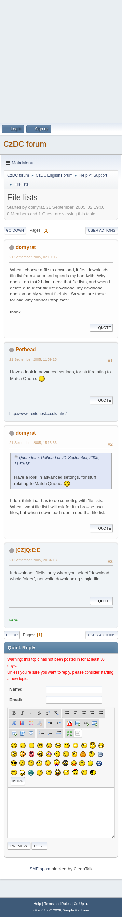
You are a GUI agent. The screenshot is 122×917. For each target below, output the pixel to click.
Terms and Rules (57, 904)
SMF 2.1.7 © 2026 (46, 910)
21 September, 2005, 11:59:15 (33, 359)
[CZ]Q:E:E (27, 550)
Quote (101, 328)
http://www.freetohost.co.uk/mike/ (38, 413)
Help (37, 904)
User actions (101, 230)
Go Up (12, 635)
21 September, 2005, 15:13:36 (33, 443)
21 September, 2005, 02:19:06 (33, 257)
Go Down (15, 230)
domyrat (25, 247)
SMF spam (39, 868)
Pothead (25, 349)
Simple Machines (76, 910)
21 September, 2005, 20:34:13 (33, 560)
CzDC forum (24, 143)
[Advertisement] (61, 61)
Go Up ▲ (81, 904)
